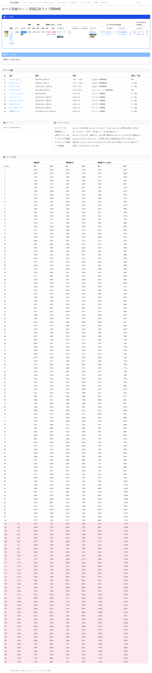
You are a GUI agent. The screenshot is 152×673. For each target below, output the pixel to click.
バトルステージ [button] (62, 2)
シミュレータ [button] (85, 2)
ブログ (138, 2)
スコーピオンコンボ (16, 100)
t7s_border (14, 2)
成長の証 (93, 32)
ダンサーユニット (15, 83)
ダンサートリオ (14, 86)
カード (32, 2)
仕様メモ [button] (74, 2)
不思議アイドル (14, 111)
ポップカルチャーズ (16, 108)
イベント (25, 2)
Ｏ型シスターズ (14, 104)
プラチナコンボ (14, 90)
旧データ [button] (104, 2)
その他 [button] (95, 2)
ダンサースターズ (15, 79)
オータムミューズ (15, 97)
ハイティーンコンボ (16, 93)
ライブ (39, 2)
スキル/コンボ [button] (48, 2)
